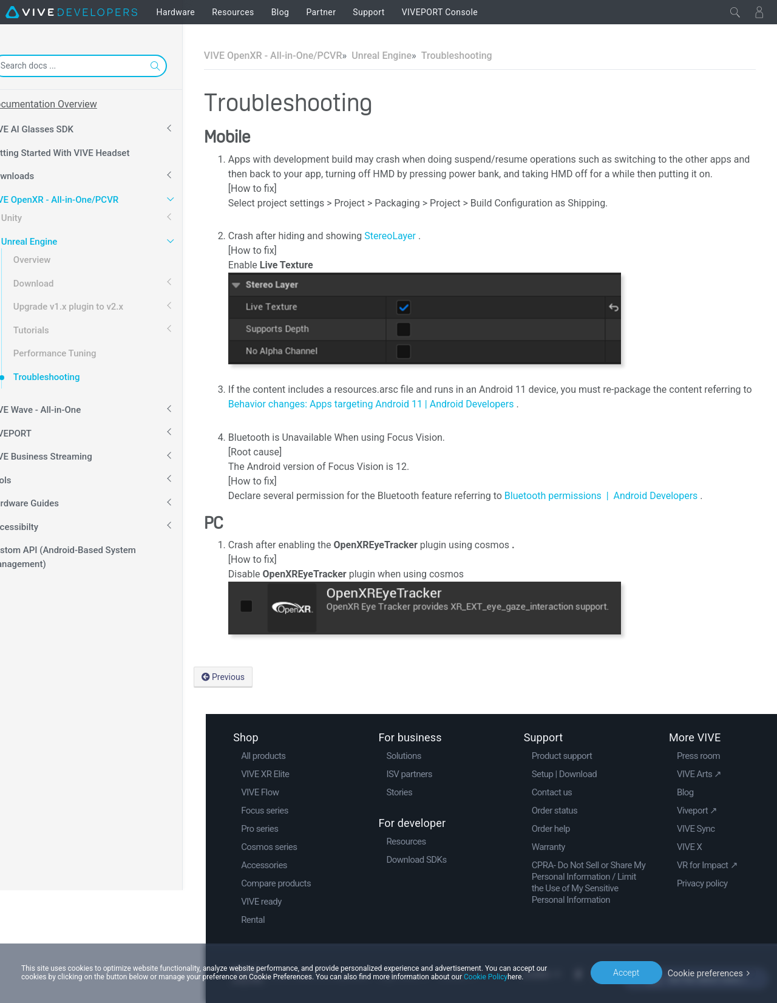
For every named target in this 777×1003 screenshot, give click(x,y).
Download (56, 279)
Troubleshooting (69, 372)
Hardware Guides (47, 499)
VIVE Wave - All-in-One (58, 405)
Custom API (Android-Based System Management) (85, 552)
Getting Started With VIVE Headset (82, 148)
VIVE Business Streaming (63, 452)
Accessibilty (36, 522)
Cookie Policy (485, 977)
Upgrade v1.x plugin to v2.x (91, 302)
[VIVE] (71, 12)
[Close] (735, 12)
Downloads (34, 171)
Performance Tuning (78, 349)
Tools (23, 476)
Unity (34, 213)
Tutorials (54, 326)
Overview (55, 255)
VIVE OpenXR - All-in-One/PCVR (76, 195)
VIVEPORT (33, 429)
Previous (246, 677)
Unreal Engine (52, 237)
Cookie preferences (706, 972)
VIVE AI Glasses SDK (54, 125)
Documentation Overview (66, 104)
